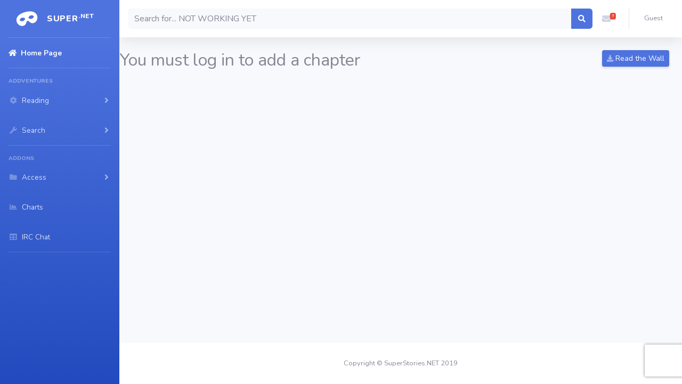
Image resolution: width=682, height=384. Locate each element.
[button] (606, 18)
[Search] (350, 19)
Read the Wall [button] (635, 58)
